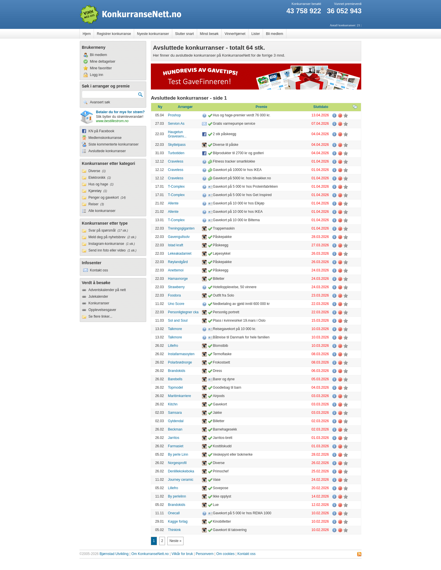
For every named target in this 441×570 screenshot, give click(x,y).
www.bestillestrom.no (112, 121)
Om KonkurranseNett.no (149, 554)
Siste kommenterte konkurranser (113, 144)
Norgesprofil (177, 463)
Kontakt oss (247, 554)
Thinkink (174, 530)
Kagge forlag (178, 521)
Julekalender (98, 297)
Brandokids (176, 371)
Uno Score (176, 304)
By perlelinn (177, 496)
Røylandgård (178, 262)
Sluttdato (320, 107)
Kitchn (172, 404)
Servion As (176, 124)
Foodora (174, 295)
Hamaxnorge (178, 279)
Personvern (204, 554)
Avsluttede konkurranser (107, 151)
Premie (261, 107)
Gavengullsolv (179, 237)
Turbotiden (176, 153)
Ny (160, 107)
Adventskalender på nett (107, 290)
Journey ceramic (180, 480)
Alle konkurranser (101, 211)
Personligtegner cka (183, 312)
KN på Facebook (101, 131)
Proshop (174, 115)
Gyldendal (176, 421)
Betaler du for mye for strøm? (120, 112)
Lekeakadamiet (179, 254)
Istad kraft (175, 245)
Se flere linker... (100, 316)
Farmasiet (175, 446)
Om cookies (225, 554)
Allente (173, 203)
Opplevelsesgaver (102, 310)
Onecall (174, 513)
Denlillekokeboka (181, 471)
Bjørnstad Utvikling (114, 554)
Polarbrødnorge (180, 362)
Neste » (175, 541)
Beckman (175, 429)
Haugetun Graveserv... (177, 134)
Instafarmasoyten (181, 354)
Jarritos (173, 438)
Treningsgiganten (181, 228)
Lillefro (173, 346)
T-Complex (176, 187)
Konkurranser (98, 303)
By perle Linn (178, 454)
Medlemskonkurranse (105, 138)
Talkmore (175, 329)
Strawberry (176, 287)
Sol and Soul (178, 320)
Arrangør (185, 107)
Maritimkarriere (179, 396)
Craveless (175, 161)
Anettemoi (176, 270)
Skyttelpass (177, 145)
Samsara (175, 413)
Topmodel (175, 387)
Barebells (175, 379)
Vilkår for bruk (182, 554)
